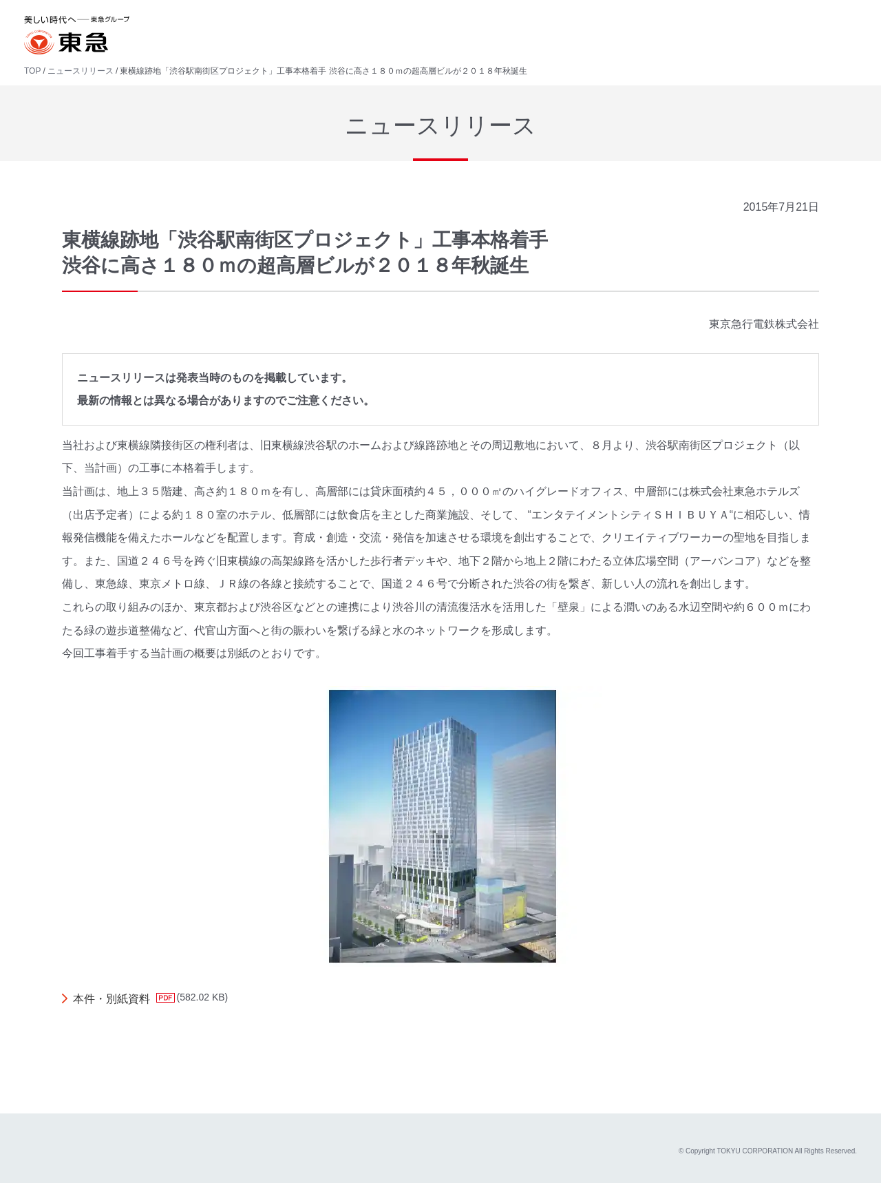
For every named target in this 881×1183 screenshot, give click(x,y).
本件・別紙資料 (111, 999)
